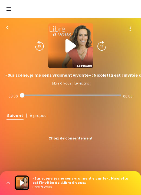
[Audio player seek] (70, 95)
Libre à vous (61, 83)
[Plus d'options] (130, 28)
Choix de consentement (70, 138)
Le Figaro (81, 83)
